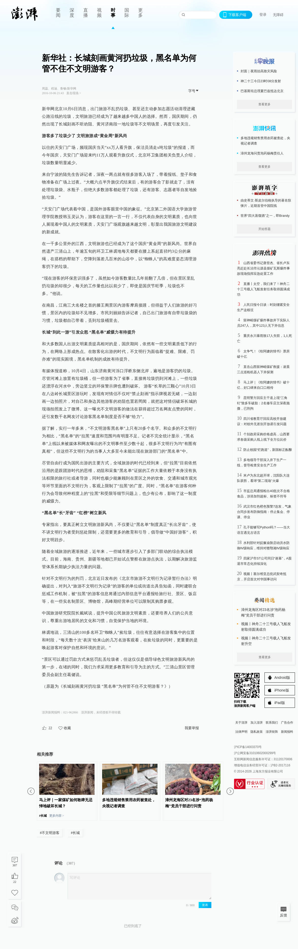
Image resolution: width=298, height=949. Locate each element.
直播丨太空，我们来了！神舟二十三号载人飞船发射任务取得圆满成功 (263, 289)
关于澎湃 (241, 722)
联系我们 (272, 722)
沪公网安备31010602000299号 (255, 753)
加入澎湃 (256, 722)
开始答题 (264, 229)
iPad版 (279, 703)
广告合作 (287, 722)
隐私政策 (256, 732)
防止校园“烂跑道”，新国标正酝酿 (267, 450)
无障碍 (278, 15)
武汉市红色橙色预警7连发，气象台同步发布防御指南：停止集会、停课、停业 (264, 512)
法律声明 (241, 732)
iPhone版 (281, 690)
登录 (262, 14)
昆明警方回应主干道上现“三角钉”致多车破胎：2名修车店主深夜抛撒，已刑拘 (263, 403)
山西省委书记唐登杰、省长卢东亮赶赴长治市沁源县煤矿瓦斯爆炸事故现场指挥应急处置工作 (263, 268)
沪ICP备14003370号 (248, 747)
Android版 (282, 677)
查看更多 (264, 104)
